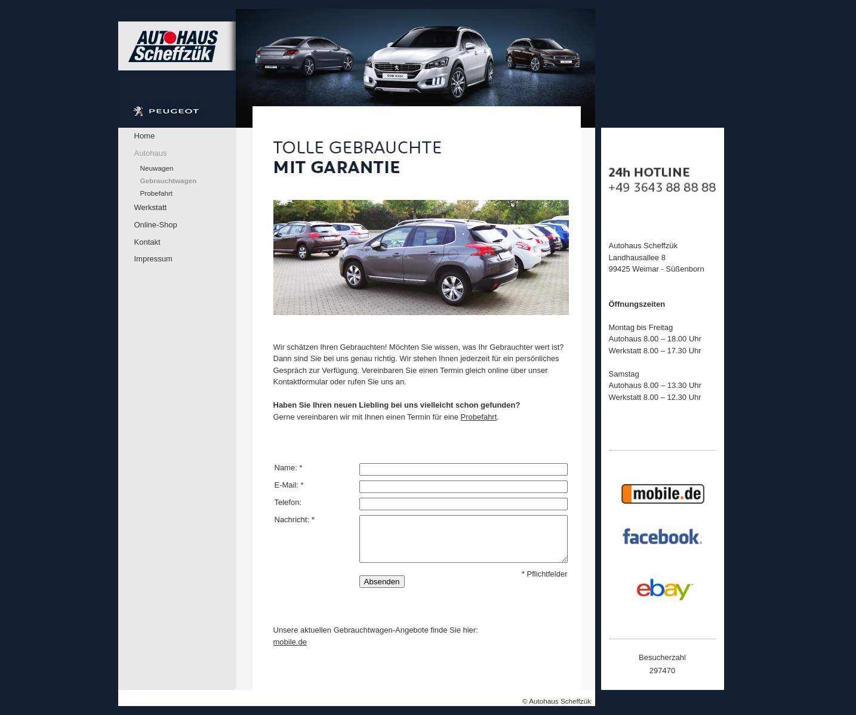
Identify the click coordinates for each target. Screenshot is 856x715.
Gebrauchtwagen (168, 180)
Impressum (153, 258)
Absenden (382, 581)
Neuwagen (157, 168)
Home (144, 135)
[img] (356, 68)
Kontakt (147, 242)
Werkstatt (150, 207)
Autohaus (150, 153)
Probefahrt (156, 193)
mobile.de (290, 641)
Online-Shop (155, 224)
